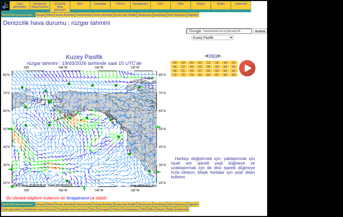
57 (200, 70)
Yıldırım (120, 3)
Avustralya (160, 14)
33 (200, 66)
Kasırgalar (100, 3)
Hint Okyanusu (177, 14)
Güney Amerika (103, 14)
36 (208, 66)
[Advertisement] (93, 39)
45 (233, 66)
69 (233, 70)
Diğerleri (193, 14)
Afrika (50, 14)
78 (191, 74)
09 (200, 62)
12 (208, 62)
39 (216, 66)
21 (233, 62)
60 (208, 70)
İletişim (201, 3)
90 (225, 74)
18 (225, 62)
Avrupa (40, 14)
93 (233, 74)
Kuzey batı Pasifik (125, 14)
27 (183, 66)
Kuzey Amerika (65, 14)
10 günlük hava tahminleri (60, 6)
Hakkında (241, 3)
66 (225, 70)
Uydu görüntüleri (19, 5)
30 (191, 66)
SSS (160, 3)
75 (183, 74)
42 (225, 66)
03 (183, 62)
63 (216, 70)
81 (200, 74)
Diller (180, 3)
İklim (80, 3)
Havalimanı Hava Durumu (40, 5)
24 (174, 66)
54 (191, 70)
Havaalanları (140, 3)
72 (174, 74)
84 (208, 74)
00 (174, 62)
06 (191, 62)
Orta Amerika (83, 14)
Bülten (221, 3)
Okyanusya (144, 14)
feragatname (78, 198)
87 (216, 74)
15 (216, 62)
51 (183, 70)
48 (174, 70)
